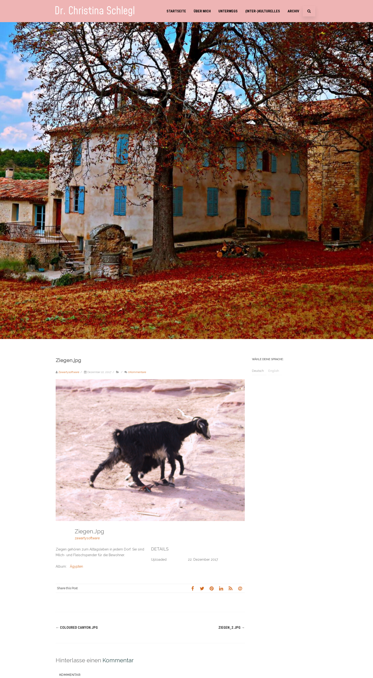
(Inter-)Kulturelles (262, 11)
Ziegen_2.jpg (231, 627)
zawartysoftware (87, 538)
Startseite (176, 11)
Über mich (202, 11)
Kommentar (70, 674)
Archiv (293, 11)
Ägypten (76, 566)
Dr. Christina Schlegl (94, 11)
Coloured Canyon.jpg (77, 627)
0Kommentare (137, 372)
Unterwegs (228, 11)
